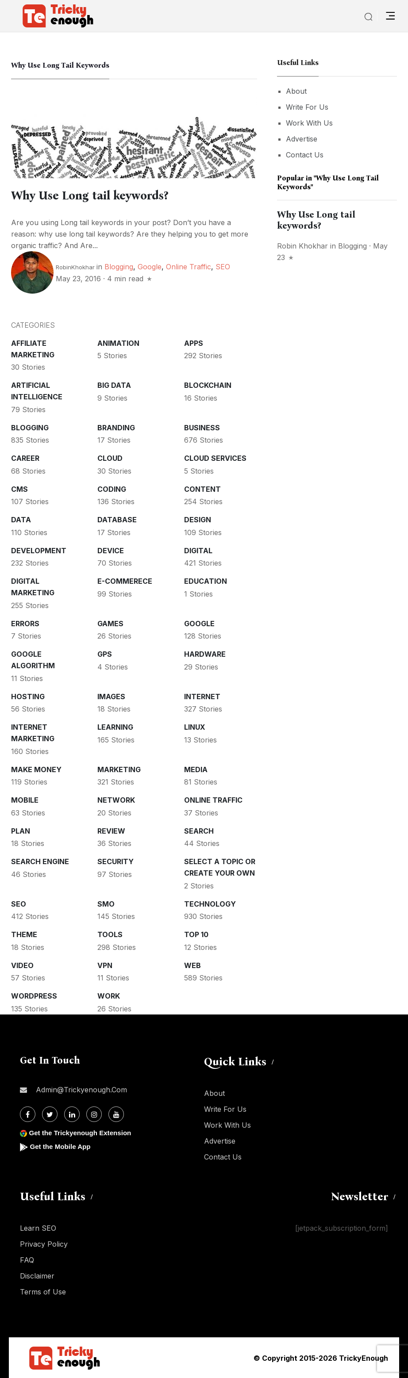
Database (117, 519)
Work (108, 995)
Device (110, 550)
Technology (210, 903)
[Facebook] (27, 1114)
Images (111, 696)
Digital (198, 550)
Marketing (119, 769)
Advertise (301, 138)
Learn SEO (38, 1227)
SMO (106, 903)
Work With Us (309, 123)
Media (196, 769)
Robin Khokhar (302, 245)
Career (25, 457)
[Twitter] (50, 1114)
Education (205, 580)
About (296, 91)
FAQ (27, 1259)
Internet (202, 696)
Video (22, 965)
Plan (20, 830)
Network (116, 799)
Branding (116, 427)
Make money (36, 769)
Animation (118, 342)
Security (115, 861)
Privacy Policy (44, 1243)
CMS (19, 488)
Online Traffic (188, 266)
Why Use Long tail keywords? (96, 195)
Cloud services (215, 457)
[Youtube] (116, 1114)
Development (38, 550)
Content (202, 488)
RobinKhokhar (75, 266)
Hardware (205, 653)
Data (21, 519)
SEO (223, 266)
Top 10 (196, 934)
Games (110, 623)
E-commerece (124, 580)
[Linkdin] (72, 1114)
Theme (24, 934)
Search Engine (40, 861)
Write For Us (307, 107)
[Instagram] (94, 1114)
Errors (25, 623)
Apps (193, 342)
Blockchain (207, 384)
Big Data (114, 384)
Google (150, 266)
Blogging (118, 266)
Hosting (28, 696)
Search (199, 830)
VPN (104, 965)
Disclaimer (37, 1275)
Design (197, 519)
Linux (194, 726)
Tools (110, 934)
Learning (115, 726)
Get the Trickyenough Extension (83, 1132)
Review (111, 830)
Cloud (110, 457)
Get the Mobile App (62, 1146)
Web (192, 965)
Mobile (24, 799)
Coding (111, 488)
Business (202, 427)
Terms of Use (43, 1291)
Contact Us (304, 154)
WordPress (34, 995)
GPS (104, 653)
